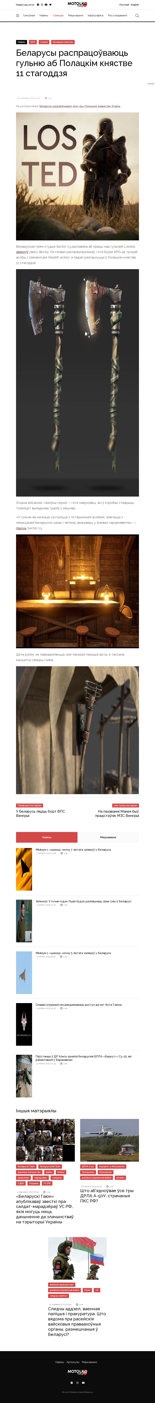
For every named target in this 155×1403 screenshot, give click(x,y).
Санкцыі (58, 15)
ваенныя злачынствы (29, 1172)
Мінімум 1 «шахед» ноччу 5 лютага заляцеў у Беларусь (73, 953)
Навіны (44, 15)
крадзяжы (23, 1177)
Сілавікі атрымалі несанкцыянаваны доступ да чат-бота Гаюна (79, 1004)
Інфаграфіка (95, 15)
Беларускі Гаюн (26, 1166)
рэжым (120, 1177)
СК (97, 1290)
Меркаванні (75, 15)
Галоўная (29, 15)
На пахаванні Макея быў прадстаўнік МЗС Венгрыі (117, 813)
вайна (49, 1172)
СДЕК (21, 1183)
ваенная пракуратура (62, 1284)
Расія (87, 1290)
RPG (33, 42)
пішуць (21, 528)
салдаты (57, 1177)
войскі (61, 1172)
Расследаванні (117, 15)
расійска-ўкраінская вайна (96, 1177)
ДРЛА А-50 (88, 1166)
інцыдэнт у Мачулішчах (112, 1166)
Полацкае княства (63, 42)
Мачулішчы (106, 1172)
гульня (44, 42)
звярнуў (22, 252)
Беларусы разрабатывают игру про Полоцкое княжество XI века (80, 106)
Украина (33, 1183)
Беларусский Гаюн (50, 1166)
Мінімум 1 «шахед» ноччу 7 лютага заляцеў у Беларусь (73, 849)
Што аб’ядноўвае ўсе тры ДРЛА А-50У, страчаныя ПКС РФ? (107, 1195)
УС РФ (47, 1183)
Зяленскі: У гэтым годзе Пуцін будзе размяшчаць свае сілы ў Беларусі (83, 901)
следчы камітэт (58, 1296)
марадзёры (40, 1177)
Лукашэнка (88, 1172)
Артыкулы (73, 1362)
